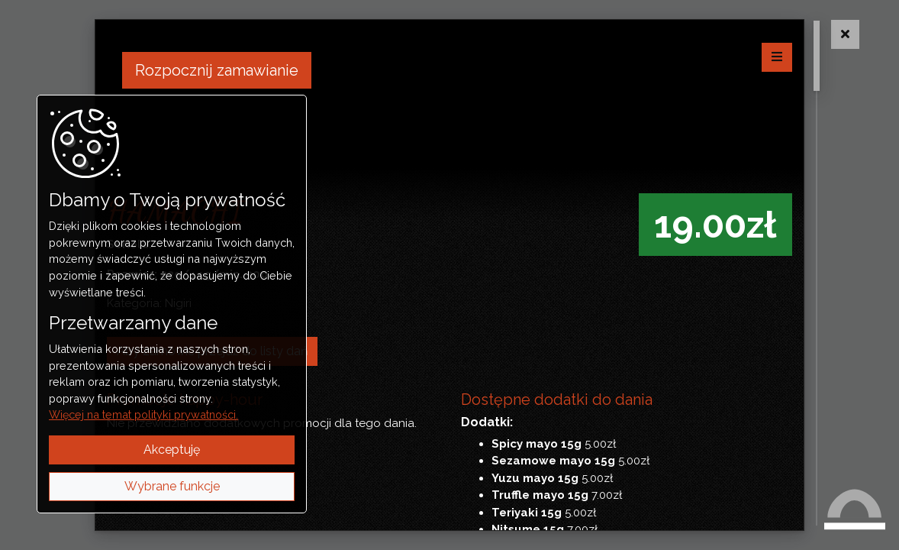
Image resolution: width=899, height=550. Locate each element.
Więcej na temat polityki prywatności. (143, 414)
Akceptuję (171, 449)
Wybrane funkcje (172, 486)
